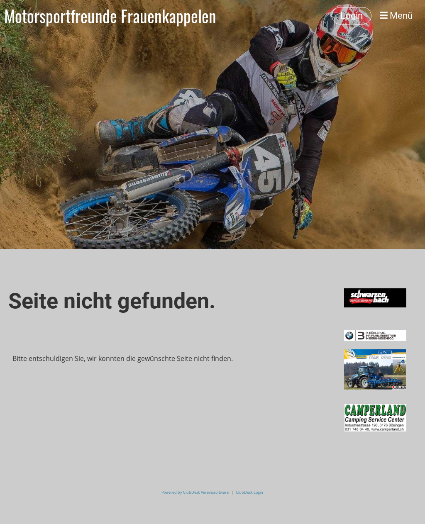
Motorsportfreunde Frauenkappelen (110, 15)
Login (351, 15)
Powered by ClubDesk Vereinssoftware (195, 492)
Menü (396, 15)
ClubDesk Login (249, 492)
